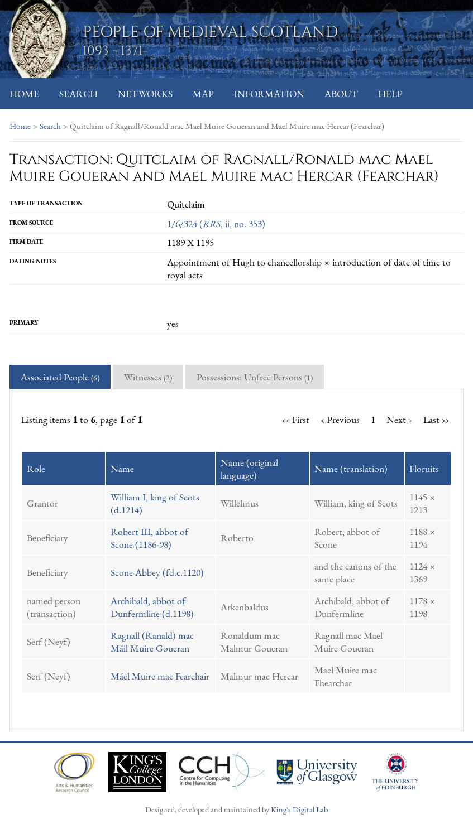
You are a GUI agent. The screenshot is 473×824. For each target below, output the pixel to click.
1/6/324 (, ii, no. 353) (216, 223)
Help (390, 93)
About (341, 93)
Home (24, 93)
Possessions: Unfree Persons (255, 376)
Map (203, 93)
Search (78, 93)
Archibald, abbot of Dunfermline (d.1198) (152, 607)
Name (122, 468)
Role (36, 468)
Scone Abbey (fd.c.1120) (157, 572)
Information (269, 93)
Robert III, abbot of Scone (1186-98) (149, 538)
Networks (145, 93)
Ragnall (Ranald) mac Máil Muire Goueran (152, 641)
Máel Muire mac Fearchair (160, 675)
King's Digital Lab (299, 809)
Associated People (60, 376)
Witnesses (148, 376)
